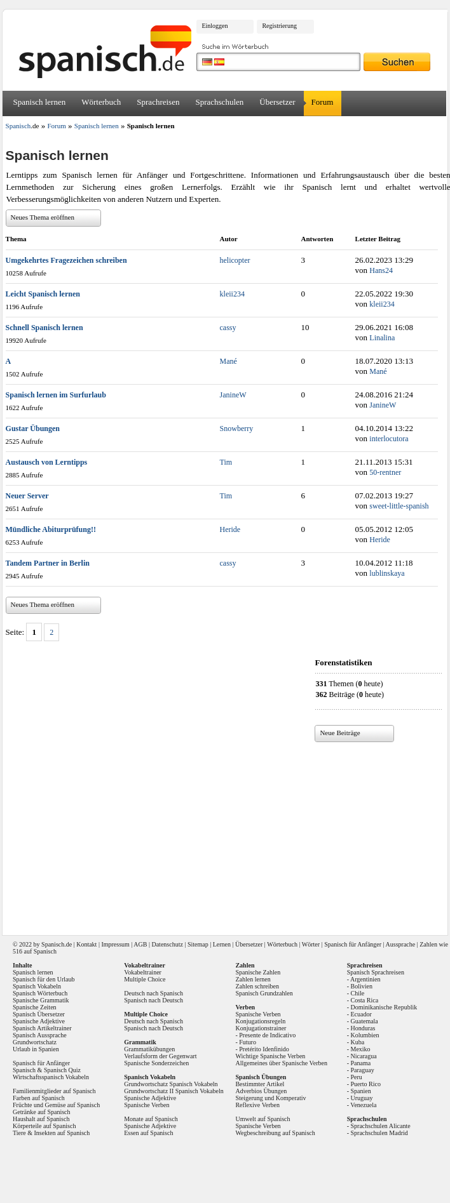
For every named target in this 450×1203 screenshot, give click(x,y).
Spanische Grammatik (41, 1000)
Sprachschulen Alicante (381, 1125)
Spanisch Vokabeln (37, 986)
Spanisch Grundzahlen (263, 993)
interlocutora (388, 438)
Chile (358, 993)
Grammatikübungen (149, 1049)
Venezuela (363, 1104)
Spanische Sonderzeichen (156, 1063)
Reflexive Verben (257, 1104)
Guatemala (364, 1021)
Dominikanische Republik (384, 1007)
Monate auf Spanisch (150, 1118)
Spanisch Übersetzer (39, 1014)
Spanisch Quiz (62, 1070)
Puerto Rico (366, 1083)
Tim (226, 462)
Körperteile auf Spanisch (44, 1125)
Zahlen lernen (252, 979)
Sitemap (198, 944)
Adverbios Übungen (261, 1090)
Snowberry (237, 428)
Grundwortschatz (35, 1042)
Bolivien (361, 986)
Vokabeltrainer (142, 972)
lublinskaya (386, 573)
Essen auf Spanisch (148, 1132)
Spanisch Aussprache (40, 1035)
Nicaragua (364, 1056)
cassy (228, 327)
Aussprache (401, 944)
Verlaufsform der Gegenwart (160, 1056)
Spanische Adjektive (39, 1021)
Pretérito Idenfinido (264, 1049)
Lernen (222, 944)
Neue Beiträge (340, 732)
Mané (228, 361)
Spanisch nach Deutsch (153, 1000)
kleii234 (232, 293)
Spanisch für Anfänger (352, 944)
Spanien (361, 1090)
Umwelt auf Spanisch (262, 1118)
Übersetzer (277, 102)
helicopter (235, 260)
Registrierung (279, 25)
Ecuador (361, 1014)
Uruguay (362, 1097)
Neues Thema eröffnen (42, 217)
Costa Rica (365, 1000)
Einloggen (214, 25)
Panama (361, 1063)
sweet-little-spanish (398, 506)
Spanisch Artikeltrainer (42, 1028)
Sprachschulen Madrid (379, 1132)
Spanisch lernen (39, 102)
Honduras (363, 1028)
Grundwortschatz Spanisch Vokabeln (170, 1083)
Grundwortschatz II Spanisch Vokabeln (174, 1090)
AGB (140, 944)
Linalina (382, 337)
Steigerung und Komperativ (270, 1097)
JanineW (233, 394)
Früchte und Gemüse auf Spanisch (56, 1104)
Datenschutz (166, 944)
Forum (322, 102)
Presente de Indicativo (267, 1035)
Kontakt (86, 944)
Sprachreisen (158, 102)
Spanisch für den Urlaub (43, 979)
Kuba (358, 1042)
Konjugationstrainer (260, 1028)
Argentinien (365, 979)
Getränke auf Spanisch (42, 1111)
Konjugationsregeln (260, 1021)
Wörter (311, 944)
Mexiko (361, 1049)
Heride (230, 529)
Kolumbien (365, 1035)
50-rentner (385, 472)
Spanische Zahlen (257, 972)
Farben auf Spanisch (39, 1097)
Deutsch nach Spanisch (153, 993)
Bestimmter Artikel (259, 1083)
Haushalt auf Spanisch (41, 1118)
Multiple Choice (144, 979)
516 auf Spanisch (35, 951)
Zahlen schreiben (257, 986)
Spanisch (52, 944)
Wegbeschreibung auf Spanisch (275, 1132)
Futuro (247, 1042)
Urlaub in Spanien (36, 1049)
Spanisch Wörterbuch (40, 993)
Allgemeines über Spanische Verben (281, 1063)
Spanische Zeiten (35, 1007)
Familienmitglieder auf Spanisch (54, 1090)
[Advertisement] (191, 834)
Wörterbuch (101, 102)
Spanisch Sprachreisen (375, 972)
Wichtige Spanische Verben (270, 1056)
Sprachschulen (219, 102)
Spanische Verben (146, 1104)
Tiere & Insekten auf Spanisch (51, 1132)
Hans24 (381, 270)
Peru (356, 1076)
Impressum (115, 944)
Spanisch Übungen (260, 1076)
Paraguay (362, 1070)
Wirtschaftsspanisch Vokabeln (51, 1076)
